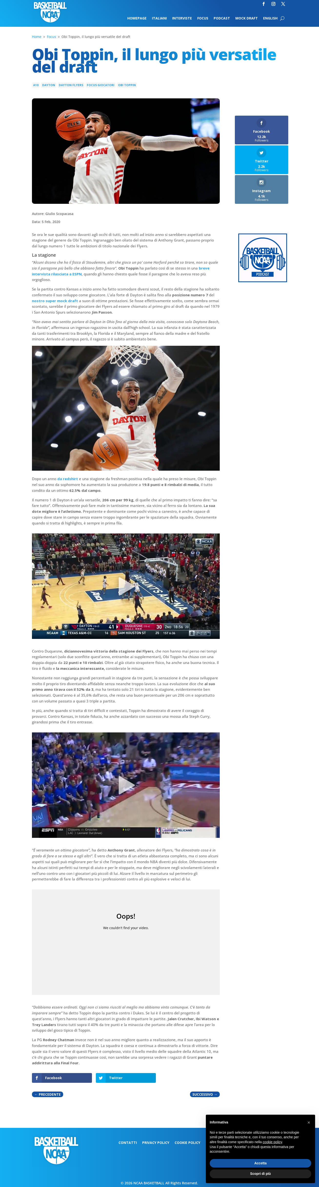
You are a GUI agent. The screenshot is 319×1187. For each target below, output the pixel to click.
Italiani (159, 18)
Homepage (137, 18)
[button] (309, 1122)
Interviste (182, 18)
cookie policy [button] (272, 1142)
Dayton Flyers (71, 85)
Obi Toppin (127, 85)
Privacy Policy (155, 1143)
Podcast (222, 18)
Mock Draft (246, 18)
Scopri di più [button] (260, 1174)
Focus (202, 18)
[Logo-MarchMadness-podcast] (262, 281)
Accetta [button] (260, 1163)
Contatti (128, 1143)
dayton (48, 85)
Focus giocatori (100, 85)
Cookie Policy (187, 1143)
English (270, 18)
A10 (36, 85)
